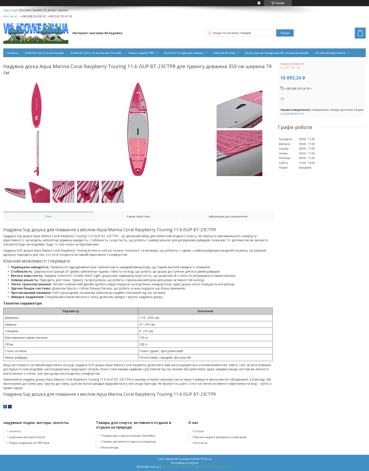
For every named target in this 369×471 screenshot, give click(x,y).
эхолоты (15, 431)
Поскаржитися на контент (178, 467)
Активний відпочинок (330, 53)
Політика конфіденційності (215, 467)
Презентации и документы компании (220, 437)
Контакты (201, 443)
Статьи (199, 431)
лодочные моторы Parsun (27, 437)
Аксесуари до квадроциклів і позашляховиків (277, 53)
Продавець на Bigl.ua (184, 463)
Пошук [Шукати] (285, 33)
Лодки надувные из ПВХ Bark (29, 443)
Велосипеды (110, 447)
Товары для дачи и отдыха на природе (128, 441)
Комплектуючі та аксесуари (44, 53)
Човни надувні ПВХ (141, 53)
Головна (12, 53)
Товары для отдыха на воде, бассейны (128, 435)
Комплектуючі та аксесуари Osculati (96, 53)
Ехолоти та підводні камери (183, 53)
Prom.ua (206, 459)
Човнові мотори (224, 53)
